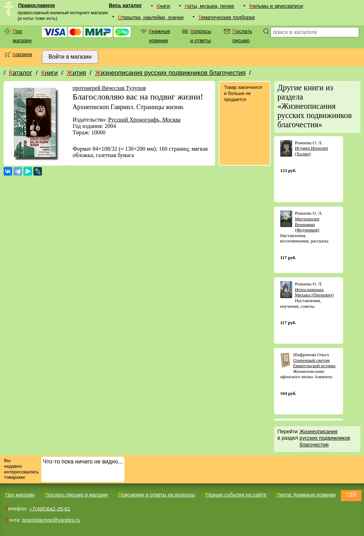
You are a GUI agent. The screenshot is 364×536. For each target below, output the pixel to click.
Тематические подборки (226, 17)
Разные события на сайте (235, 495)
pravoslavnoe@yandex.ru (51, 520)
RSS (351, 494)
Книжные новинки (159, 35)
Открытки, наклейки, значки (151, 17)
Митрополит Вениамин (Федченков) (307, 224)
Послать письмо (242, 35)
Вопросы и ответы (200, 35)
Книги (163, 6)
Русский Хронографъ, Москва (144, 120)
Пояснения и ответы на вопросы (156, 495)
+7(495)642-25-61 (49, 508)
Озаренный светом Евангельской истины (314, 363)
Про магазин (22, 35)
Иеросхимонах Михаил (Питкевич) (314, 292)
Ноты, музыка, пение (209, 6)
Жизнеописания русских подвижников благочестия (170, 72)
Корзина (22, 54)
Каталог (20, 72)
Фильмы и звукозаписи (276, 6)
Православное (36, 5)
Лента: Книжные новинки (306, 495)
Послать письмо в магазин (76, 495)
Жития (76, 72)
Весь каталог (125, 5)
